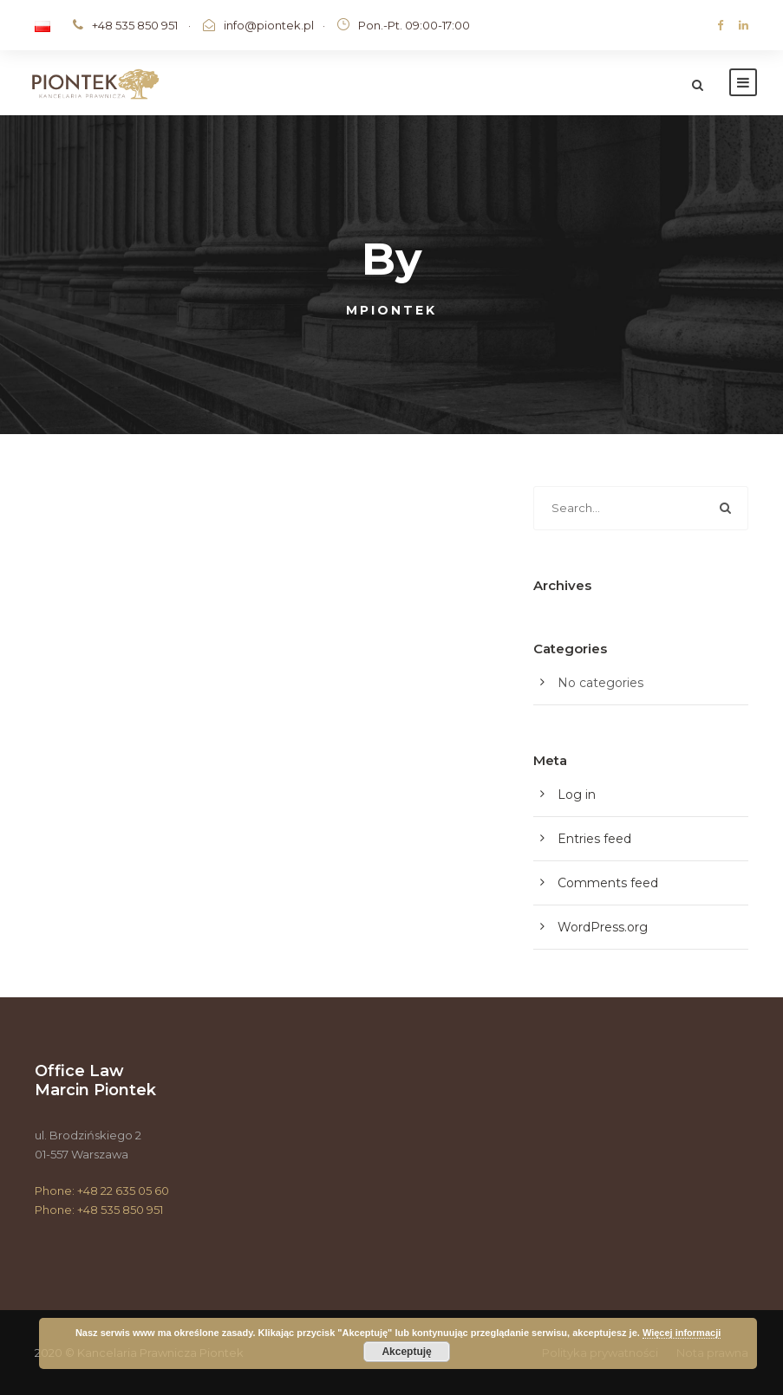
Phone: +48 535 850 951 (99, 1210)
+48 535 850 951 (135, 25)
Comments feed (608, 883)
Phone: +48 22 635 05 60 (102, 1190)
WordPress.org (603, 927)
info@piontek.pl (269, 25)
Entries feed (594, 839)
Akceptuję (406, 1352)
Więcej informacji (682, 1332)
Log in (577, 794)
